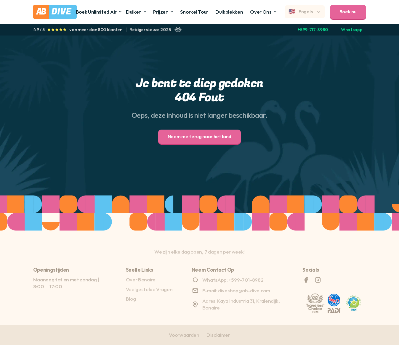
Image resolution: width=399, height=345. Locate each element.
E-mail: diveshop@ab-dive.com (236, 290)
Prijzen (161, 12)
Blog (131, 299)
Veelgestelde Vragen (149, 289)
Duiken (134, 12)
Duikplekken (229, 12)
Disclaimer (218, 335)
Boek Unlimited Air (96, 12)
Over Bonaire (141, 279)
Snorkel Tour (194, 12)
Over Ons (260, 12)
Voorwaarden (184, 335)
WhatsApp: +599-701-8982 (233, 280)
